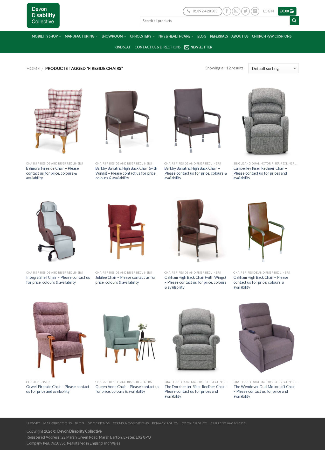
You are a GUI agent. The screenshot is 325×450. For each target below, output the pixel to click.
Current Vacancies (227, 423)
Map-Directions (57, 423)
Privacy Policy (165, 423)
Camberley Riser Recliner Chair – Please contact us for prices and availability (260, 173)
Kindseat (123, 47)
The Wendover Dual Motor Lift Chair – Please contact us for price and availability (264, 391)
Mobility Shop (46, 36)
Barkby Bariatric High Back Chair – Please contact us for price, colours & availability (195, 173)
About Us (239, 36)
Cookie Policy (194, 423)
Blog (201, 36)
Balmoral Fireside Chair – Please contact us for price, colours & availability (52, 173)
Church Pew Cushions (271, 36)
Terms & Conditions (131, 423)
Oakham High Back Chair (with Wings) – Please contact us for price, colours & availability (195, 282)
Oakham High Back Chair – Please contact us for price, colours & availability (260, 282)
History (33, 423)
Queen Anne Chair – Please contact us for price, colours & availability (127, 389)
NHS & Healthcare (176, 36)
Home (33, 68)
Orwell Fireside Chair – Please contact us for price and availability (57, 389)
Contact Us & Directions (158, 47)
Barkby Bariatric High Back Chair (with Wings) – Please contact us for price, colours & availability (126, 173)
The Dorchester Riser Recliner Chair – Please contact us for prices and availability (196, 391)
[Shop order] (273, 68)
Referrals (219, 36)
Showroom (114, 36)
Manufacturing (81, 36)
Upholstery (142, 36)
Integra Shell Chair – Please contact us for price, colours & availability (58, 279)
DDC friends (99, 423)
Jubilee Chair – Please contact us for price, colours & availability (125, 279)
